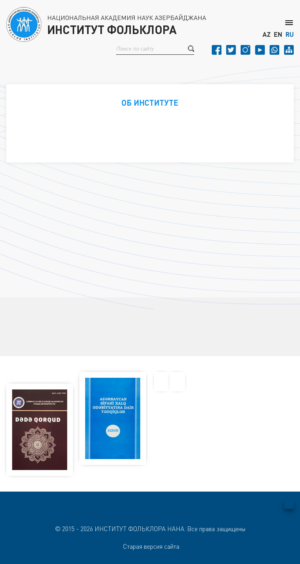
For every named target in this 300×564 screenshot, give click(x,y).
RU (290, 34)
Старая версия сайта (151, 546)
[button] (191, 48)
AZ (266, 34)
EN (278, 34)
